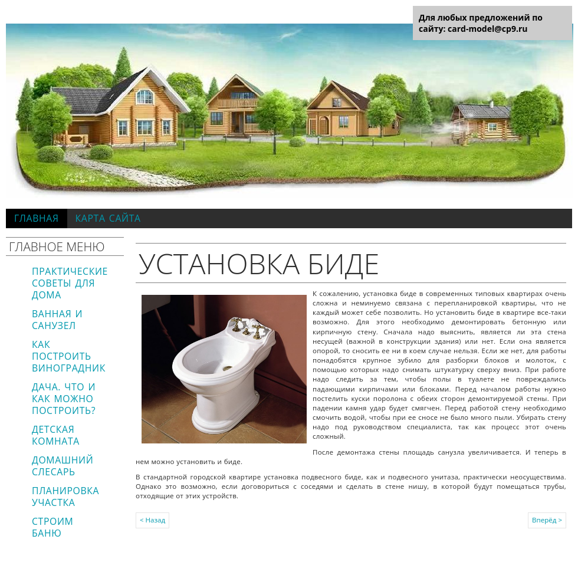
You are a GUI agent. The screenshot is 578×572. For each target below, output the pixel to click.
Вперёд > (547, 519)
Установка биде (259, 263)
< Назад (152, 519)
